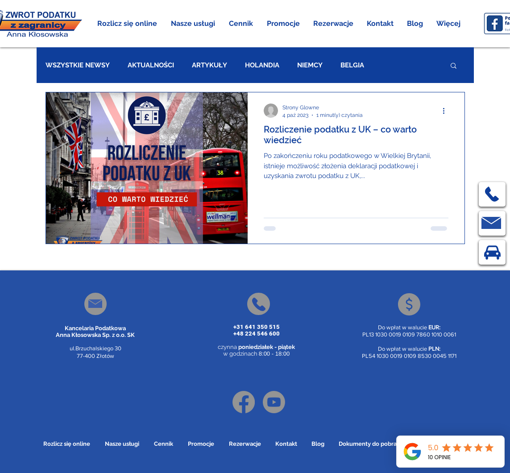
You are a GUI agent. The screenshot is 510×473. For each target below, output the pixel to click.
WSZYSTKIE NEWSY (78, 65)
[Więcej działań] (447, 110)
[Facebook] (243, 402)
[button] (193, 23)
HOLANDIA (262, 65)
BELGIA (352, 65)
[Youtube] (274, 402)
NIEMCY (310, 65)
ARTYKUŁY (209, 65)
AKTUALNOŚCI (151, 65)
